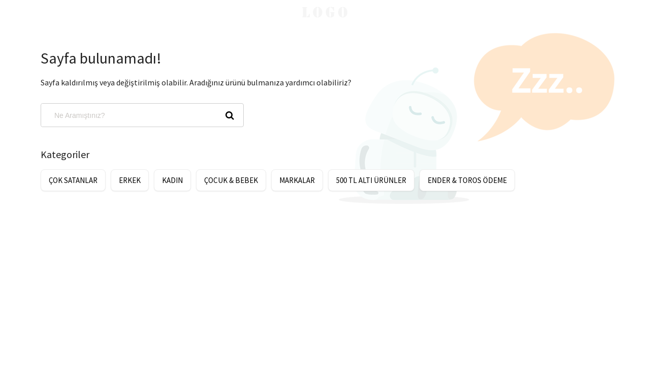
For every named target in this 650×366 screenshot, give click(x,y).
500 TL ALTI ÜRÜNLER (371, 180)
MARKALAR (297, 180)
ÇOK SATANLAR (73, 180)
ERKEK (130, 180)
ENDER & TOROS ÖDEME (467, 180)
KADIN (172, 180)
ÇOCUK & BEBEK (231, 180)
